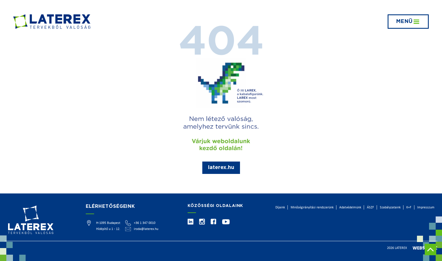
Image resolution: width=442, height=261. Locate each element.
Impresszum (426, 207)
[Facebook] (213, 221)
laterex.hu (221, 167)
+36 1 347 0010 (144, 223)
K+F (408, 207)
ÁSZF (370, 207)
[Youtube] (226, 222)
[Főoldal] (51, 21)
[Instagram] (202, 221)
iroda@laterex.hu (146, 229)
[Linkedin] (190, 221)
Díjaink (280, 207)
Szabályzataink (390, 207)
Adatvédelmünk (350, 207)
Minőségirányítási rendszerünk (312, 207)
